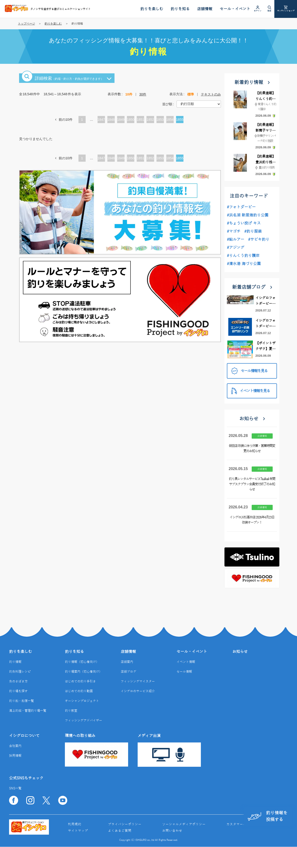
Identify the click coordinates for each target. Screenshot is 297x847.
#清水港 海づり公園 (244, 264)
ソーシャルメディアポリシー (184, 824)
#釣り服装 (253, 231)
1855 (179, 119)
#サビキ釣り (258, 239)
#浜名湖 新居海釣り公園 (247, 215)
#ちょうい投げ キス (244, 223)
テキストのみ (211, 94)
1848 (111, 119)
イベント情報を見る (250, 391)
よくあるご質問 (119, 830)
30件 (142, 94)
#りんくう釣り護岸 (243, 256)
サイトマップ (78, 830)
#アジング (235, 248)
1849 (121, 119)
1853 (160, 119)
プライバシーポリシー (124, 824)
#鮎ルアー (235, 239)
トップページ (26, 23)
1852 (150, 119)
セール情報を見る (249, 370)
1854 (170, 119)
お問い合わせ (172, 830)
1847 (101, 119)
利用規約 (74, 824)
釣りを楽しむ (53, 23)
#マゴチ (233, 231)
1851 (140, 119)
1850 (130, 119)
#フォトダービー (241, 207)
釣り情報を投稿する (267, 816)
